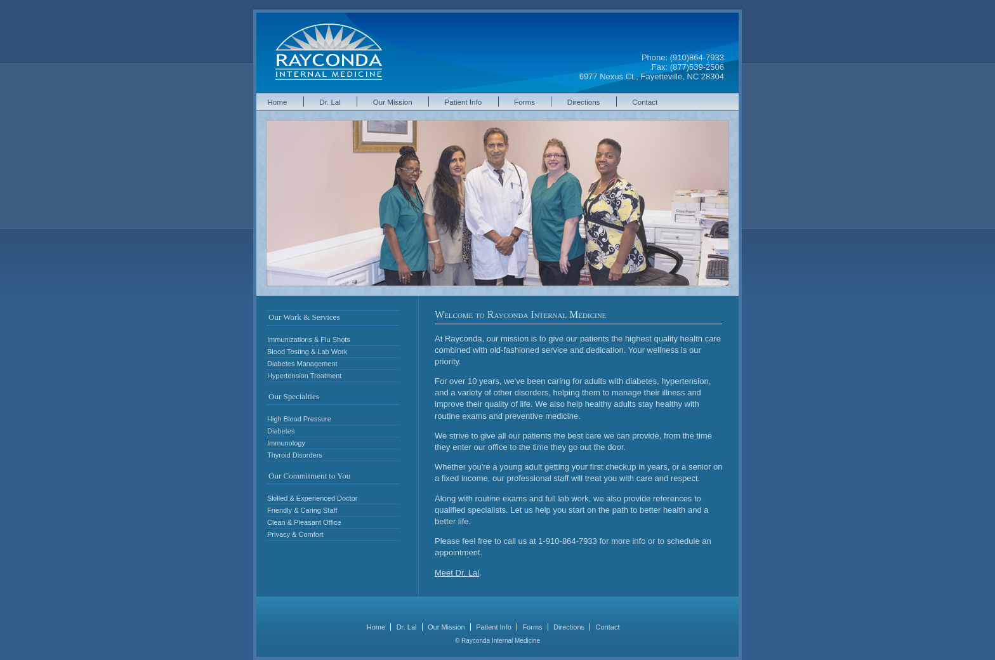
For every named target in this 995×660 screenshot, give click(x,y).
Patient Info (463, 102)
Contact (644, 102)
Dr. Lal (330, 102)
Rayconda (329, 52)
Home (277, 102)
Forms (524, 102)
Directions (583, 102)
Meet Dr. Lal (457, 573)
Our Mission (392, 102)
